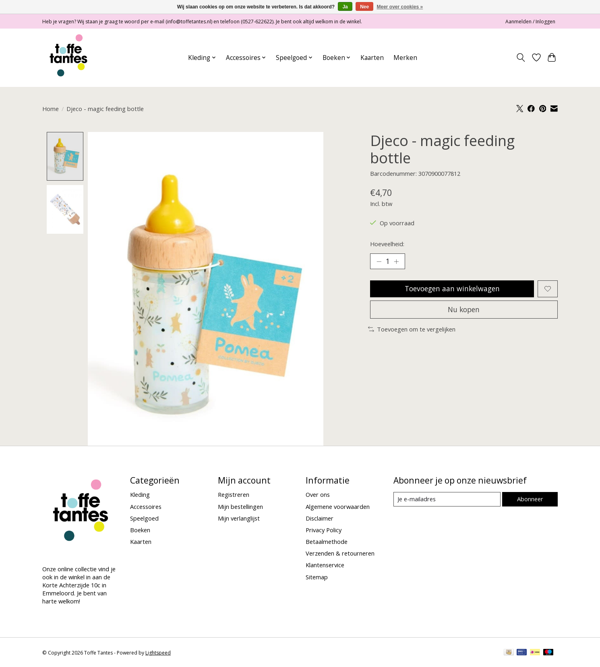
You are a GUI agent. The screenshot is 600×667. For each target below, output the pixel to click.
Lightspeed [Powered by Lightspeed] (158, 653)
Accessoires (145, 506)
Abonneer (530, 499)
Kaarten (372, 58)
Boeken (140, 530)
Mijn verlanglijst (239, 518)
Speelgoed (144, 518)
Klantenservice (325, 565)
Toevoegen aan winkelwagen (452, 289)
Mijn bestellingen (240, 506)
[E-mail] (446, 499)
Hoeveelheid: (387, 244)
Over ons (318, 495)
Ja (345, 7)
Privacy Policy (323, 530)
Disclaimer (319, 518)
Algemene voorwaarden (338, 506)
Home (50, 109)
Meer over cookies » (400, 7)
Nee (364, 7)
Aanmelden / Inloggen (530, 21)
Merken (405, 58)
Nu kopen (464, 310)
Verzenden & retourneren (340, 554)
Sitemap (317, 577)
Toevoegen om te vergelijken (411, 330)
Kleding (140, 495)
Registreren (233, 495)
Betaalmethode (327, 542)
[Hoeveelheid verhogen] (396, 261)
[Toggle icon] (521, 57)
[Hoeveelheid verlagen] (379, 261)
